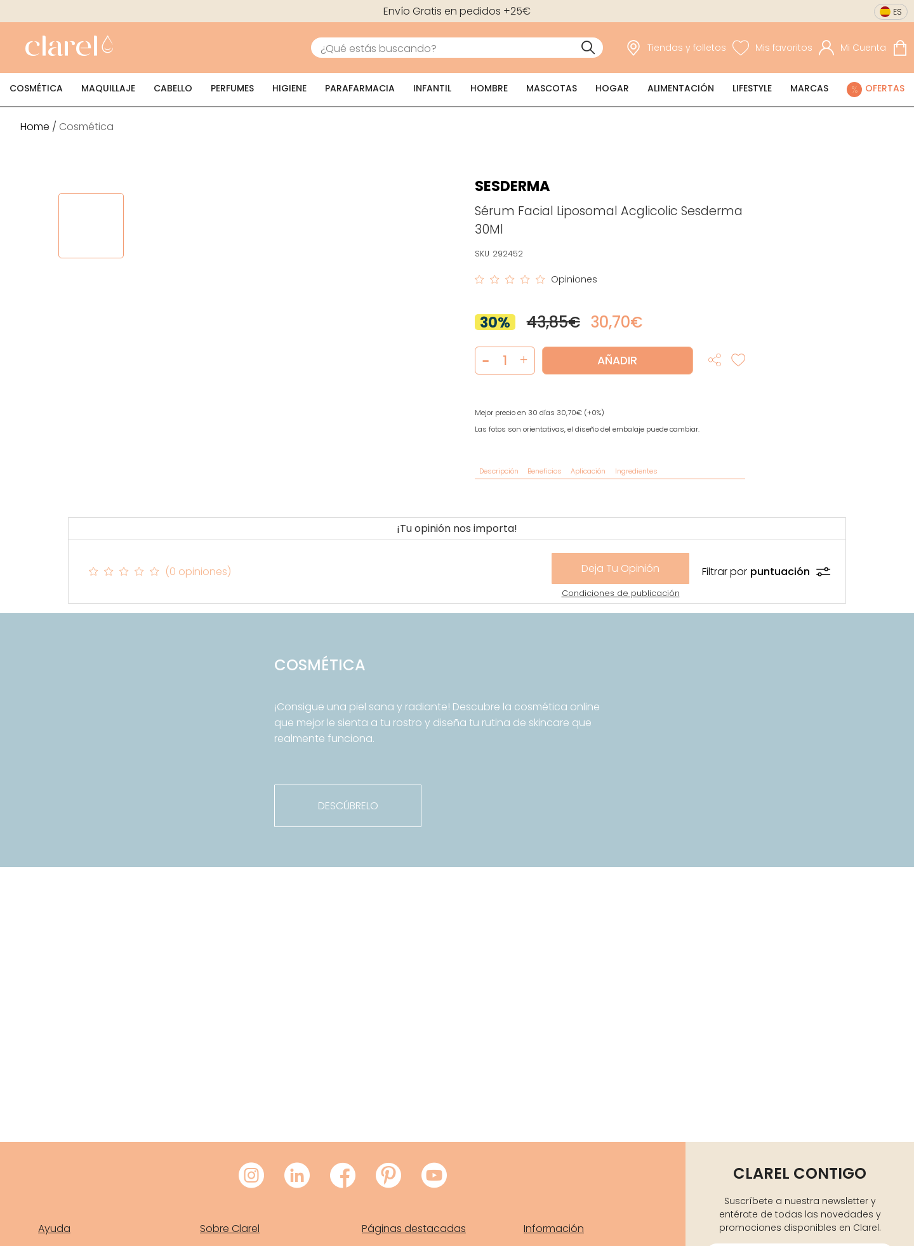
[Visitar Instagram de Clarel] (251, 1176)
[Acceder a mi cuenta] (852, 47)
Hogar (612, 88)
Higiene (289, 88)
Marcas (809, 88)
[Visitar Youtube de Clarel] (434, 1176)
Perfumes (232, 88)
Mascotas (551, 88)
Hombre (489, 88)
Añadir (617, 360)
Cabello (173, 88)
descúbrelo (348, 806)
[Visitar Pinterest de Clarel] (388, 1176)
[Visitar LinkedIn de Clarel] (297, 1176)
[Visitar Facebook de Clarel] (342, 1176)
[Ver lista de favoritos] (772, 47)
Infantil (432, 88)
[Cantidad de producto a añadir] (505, 360)
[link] (66, 47)
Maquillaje (108, 88)
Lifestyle (752, 88)
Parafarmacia (360, 88)
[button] (524, 360)
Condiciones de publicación (621, 593)
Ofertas (884, 88)
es (897, 11)
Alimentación (680, 88)
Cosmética (36, 88)
